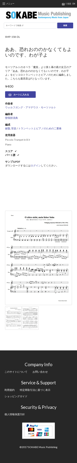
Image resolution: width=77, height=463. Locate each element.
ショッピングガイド (15, 396)
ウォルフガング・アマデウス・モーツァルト (30, 107)
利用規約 (9, 389)
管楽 (13, 128)
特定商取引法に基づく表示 (35, 389)
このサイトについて (15, 371)
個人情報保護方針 (14, 414)
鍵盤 (7, 128)
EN (74, 3)
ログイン (36, 165)
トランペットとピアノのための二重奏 (40, 128)
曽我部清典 (11, 117)
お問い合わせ (40, 371)
